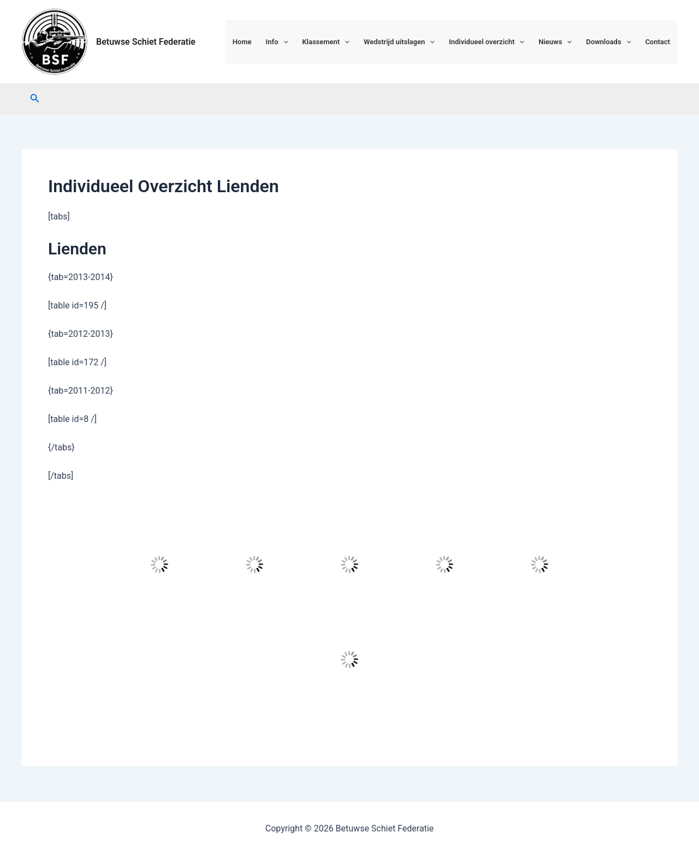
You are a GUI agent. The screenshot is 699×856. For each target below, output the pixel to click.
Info (277, 42)
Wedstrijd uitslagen (399, 42)
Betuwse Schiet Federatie (146, 42)
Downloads (608, 42)
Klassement (326, 42)
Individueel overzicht (486, 42)
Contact (657, 42)
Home (242, 42)
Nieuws (555, 42)
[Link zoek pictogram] (35, 99)
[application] (283, 42)
